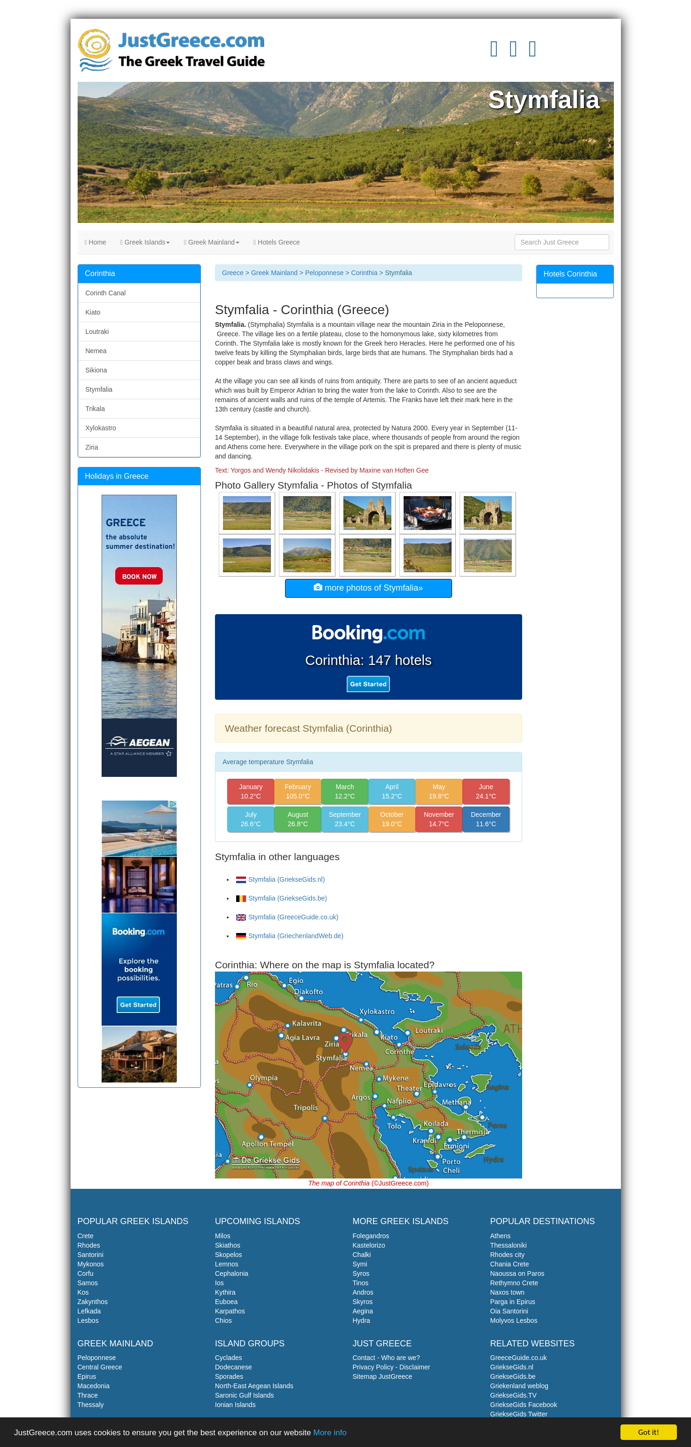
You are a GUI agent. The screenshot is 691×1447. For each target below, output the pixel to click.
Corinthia (364, 273)
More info (330, 1433)
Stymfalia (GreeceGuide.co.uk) (287, 917)
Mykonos (91, 1264)
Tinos (361, 1283)
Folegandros (371, 1236)
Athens (500, 1236)
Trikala (95, 408)
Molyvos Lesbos (513, 1320)
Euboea (226, 1301)
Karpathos (230, 1311)
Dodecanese (233, 1367)
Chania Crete (509, 1264)
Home (95, 242)
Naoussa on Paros (517, 1273)
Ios (219, 1283)
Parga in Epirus (512, 1301)
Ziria (92, 447)
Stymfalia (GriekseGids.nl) (280, 879)
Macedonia (94, 1386)
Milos (222, 1236)
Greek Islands (145, 242)
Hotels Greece (277, 242)
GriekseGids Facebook (523, 1404)
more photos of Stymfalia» (368, 588)
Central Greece (100, 1367)
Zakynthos (93, 1301)
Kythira (225, 1292)
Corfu (86, 1273)
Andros (363, 1292)
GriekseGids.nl (511, 1367)
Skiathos (227, 1245)
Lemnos (226, 1264)
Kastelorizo (369, 1245)
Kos (83, 1292)
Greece (233, 273)
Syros (361, 1273)
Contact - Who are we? (386, 1357)
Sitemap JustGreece (383, 1376)
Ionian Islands (235, 1404)
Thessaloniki (508, 1245)
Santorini (90, 1254)
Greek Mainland (211, 242)
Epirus (87, 1376)
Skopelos (228, 1254)
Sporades (229, 1376)
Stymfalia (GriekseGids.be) (281, 898)
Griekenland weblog (519, 1386)
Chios (223, 1320)
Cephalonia (231, 1273)
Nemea (96, 351)
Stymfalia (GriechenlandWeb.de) (289, 936)
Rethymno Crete (514, 1283)
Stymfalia (99, 389)
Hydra (361, 1320)
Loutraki (97, 331)
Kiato (93, 312)
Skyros (363, 1301)
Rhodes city (507, 1254)
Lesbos (88, 1320)
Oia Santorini (509, 1311)
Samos (88, 1283)
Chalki (362, 1254)
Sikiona (96, 370)
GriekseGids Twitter (519, 1414)
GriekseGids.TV (513, 1395)
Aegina (363, 1311)
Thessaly (91, 1404)
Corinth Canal (106, 293)
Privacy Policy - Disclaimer (391, 1367)
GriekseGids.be (512, 1376)
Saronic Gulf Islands (244, 1395)
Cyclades (228, 1357)
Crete (86, 1236)
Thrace (88, 1395)
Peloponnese (324, 273)
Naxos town (507, 1292)
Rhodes (89, 1245)
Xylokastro (101, 428)
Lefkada (89, 1311)
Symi (360, 1264)
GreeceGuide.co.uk (518, 1357)
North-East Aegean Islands (254, 1386)
